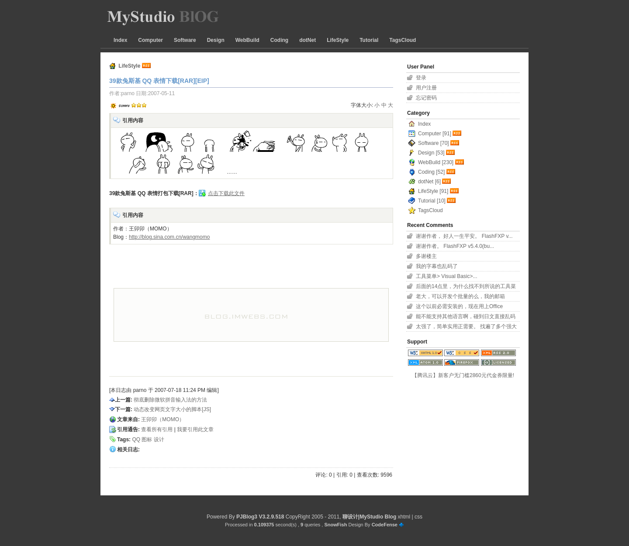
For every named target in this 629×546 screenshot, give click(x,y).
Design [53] (431, 153)
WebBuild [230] (435, 162)
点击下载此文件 (226, 193)
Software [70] (433, 143)
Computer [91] (434, 133)
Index (120, 40)
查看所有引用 (157, 429)
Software (185, 40)
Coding (279, 40)
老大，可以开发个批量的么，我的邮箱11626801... (460, 297)
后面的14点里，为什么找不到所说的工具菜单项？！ (466, 287)
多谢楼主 (426, 256)
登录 (421, 78)
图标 (147, 439)
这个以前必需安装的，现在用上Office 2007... (459, 307)
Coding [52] (431, 172)
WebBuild (247, 40)
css (418, 517)
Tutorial (368, 40)
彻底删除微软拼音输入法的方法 (170, 400)
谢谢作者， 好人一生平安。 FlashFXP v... (464, 236)
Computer (150, 40)
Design (216, 40)
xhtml (404, 517)
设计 (159, 439)
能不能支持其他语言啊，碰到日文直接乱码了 (465, 317)
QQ (136, 439)
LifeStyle (338, 40)
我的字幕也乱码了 (437, 266)
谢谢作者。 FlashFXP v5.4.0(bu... (455, 246)
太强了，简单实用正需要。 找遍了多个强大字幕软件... (466, 327)
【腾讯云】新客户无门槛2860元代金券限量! (463, 375)
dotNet (307, 40)
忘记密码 (426, 98)
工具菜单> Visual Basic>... (446, 276)
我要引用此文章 (195, 429)
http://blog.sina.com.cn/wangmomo (169, 237)
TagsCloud (402, 40)
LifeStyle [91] (433, 191)
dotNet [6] (429, 182)
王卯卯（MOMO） (162, 419)
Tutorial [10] (432, 201)
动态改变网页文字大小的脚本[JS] (172, 409)
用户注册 (426, 88)
